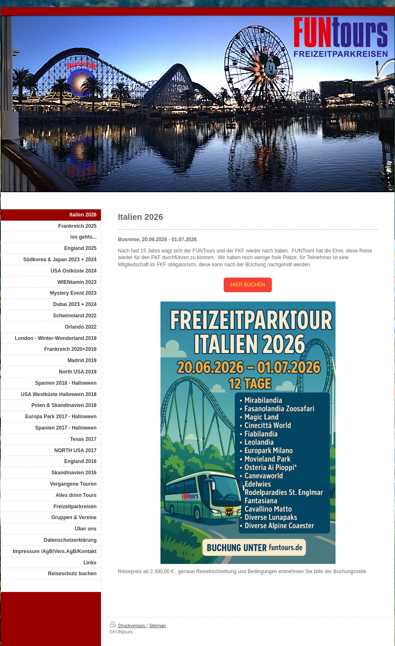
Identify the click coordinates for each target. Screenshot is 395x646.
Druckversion (128, 625)
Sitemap (157, 625)
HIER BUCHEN (247, 285)
